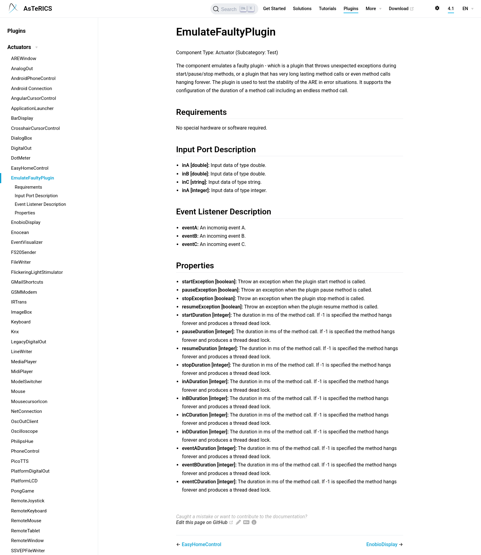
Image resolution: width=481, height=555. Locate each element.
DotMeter (20, 158)
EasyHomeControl (29, 168)
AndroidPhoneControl (33, 78)
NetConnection (26, 411)
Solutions (302, 8)
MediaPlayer (24, 361)
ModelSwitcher (26, 381)
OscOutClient (24, 421)
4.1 (451, 8)
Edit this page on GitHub (202, 522)
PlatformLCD (24, 481)
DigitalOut (21, 148)
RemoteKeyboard (29, 511)
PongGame (22, 491)
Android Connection (31, 88)
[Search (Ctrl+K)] (234, 8)
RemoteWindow (27, 540)
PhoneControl (25, 451)
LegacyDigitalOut (28, 342)
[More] (373, 9)
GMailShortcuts (27, 282)
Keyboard (21, 322)
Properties (25, 213)
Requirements (28, 187)
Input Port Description (36, 195)
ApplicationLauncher (32, 108)
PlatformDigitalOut (30, 471)
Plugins (351, 8)
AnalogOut (22, 68)
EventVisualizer (27, 242)
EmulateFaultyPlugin (32, 178)
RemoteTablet (25, 531)
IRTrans (19, 302)
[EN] (468, 9)
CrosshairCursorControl (35, 128)
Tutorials (328, 8)
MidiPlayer (22, 371)
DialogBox (21, 138)
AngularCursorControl (33, 98)
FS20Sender (23, 252)
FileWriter (21, 262)
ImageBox (21, 312)
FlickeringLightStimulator (37, 272)
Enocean (20, 232)
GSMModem (24, 292)
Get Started (274, 8)
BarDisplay (22, 118)
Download (401, 9)
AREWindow (23, 58)
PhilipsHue (22, 441)
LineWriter (21, 351)
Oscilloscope (24, 431)
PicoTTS (20, 461)
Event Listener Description (40, 204)
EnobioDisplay (25, 222)
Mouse (18, 391)
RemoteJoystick (27, 501)
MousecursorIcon (29, 401)
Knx (15, 331)
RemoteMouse (26, 520)
